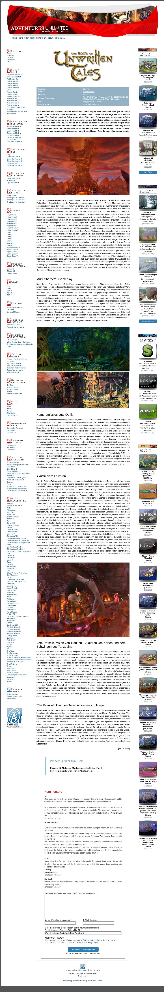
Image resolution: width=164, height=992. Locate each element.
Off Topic (10, 57)
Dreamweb (11, 558)
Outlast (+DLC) (12, 603)
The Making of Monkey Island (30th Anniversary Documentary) (148, 832)
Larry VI (10, 243)
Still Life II (10, 642)
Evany (9, 562)
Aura (8, 521)
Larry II (9, 234)
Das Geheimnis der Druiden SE (18, 540)
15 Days (10, 503)
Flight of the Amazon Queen (16, 478)
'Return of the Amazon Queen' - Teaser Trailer (148, 660)
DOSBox (148, 382)
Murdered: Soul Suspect (15, 480)
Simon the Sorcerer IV (14, 163)
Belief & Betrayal (13, 525)
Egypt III (10, 560)
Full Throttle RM (12, 79)
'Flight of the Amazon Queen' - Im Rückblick (148, 771)
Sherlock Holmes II (13, 627)
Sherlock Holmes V (13, 634)
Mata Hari (10, 592)
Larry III (9, 236)
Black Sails (11, 413)
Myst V (9, 295)
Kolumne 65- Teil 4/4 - (148, 150)
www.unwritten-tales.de (91, 104)
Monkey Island (12, 94)
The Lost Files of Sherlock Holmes (19, 657)
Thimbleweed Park (13, 325)
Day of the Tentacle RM (15, 75)
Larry (9, 232)
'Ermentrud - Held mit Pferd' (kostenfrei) (148, 687)
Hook (9, 577)
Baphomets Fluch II (13, 129)
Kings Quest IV (12, 221)
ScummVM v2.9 (148, 492)
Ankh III (9, 411)
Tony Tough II (11, 670)
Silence (9, 391)
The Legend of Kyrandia (15, 198)
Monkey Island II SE (14, 101)
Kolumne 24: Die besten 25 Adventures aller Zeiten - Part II (75, 768)
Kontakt (99, 985)
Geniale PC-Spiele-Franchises (148, 205)
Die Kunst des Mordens (15, 547)
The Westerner (12, 664)
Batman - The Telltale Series (16, 359)
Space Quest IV (12, 252)
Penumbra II (11, 610)
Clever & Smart (12, 529)
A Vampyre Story (13, 462)
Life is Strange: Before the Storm (18, 342)
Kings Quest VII (12, 228)
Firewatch (10, 475)
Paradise (10, 608)
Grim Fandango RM (14, 77)
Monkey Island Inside (14, 696)
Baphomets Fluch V (14, 135)
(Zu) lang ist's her (148, 236)
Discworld (10, 269)
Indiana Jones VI (13, 88)
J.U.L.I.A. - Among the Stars (16, 581)
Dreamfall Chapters (13, 312)
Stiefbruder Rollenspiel (148, 266)
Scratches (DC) (12, 625)
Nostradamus (11, 601)
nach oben (82, 980)
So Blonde (10, 638)
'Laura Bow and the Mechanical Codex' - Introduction (148, 520)
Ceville (9, 527)
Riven (9, 288)
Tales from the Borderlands (16, 368)
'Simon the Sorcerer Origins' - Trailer (148, 632)
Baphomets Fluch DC (14, 126)
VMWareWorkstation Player (148, 413)
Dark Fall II (11, 534)
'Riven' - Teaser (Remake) (148, 548)
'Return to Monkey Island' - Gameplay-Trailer (148, 604)
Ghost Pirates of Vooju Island (17, 573)
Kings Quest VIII (12, 230)
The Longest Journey (14, 308)
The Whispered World (14, 394)
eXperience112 (12, 566)
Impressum (67, 985)
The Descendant (12, 653)
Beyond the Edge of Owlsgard (17, 465)
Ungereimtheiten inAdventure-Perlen (148, 297)
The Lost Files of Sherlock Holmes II (19, 660)
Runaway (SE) (12, 445)
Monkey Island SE (13, 96)
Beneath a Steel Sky (14, 137)
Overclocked (11, 605)
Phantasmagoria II (13, 247)
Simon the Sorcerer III (14, 161)
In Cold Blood (11, 139)
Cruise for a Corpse (14, 178)
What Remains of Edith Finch (17, 491)
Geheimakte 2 (12, 430)
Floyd (9, 154)
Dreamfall (10, 310)
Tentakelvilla (11, 698)
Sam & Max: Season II (15, 366)
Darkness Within (12, 536)
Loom (9, 90)
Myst (8, 286)
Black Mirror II (12, 469)
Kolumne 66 (148, 121)
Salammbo (11, 621)
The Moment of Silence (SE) (17, 488)
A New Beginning (13, 387)
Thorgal (9, 666)
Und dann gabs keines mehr (16, 675)
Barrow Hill (11, 523)
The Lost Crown (12, 655)
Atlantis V (10, 519)
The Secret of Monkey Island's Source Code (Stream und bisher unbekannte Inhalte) (148, 801)
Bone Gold (10, 361)
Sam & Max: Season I (14, 363)
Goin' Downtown (12, 575)
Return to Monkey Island (15, 327)
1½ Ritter (10, 385)
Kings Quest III (12, 219)
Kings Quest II (12, 217)
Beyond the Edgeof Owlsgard (148, 68)
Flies (8, 571)
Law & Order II (12, 588)
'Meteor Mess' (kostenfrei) (148, 575)
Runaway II (11, 447)
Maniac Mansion (12, 92)
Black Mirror (11, 467)
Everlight (10, 564)
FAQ (8, 62)
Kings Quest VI (12, 226)
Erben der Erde (12, 471)
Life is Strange (12, 340)
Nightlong (10, 599)
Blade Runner (12, 195)
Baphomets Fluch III (14, 131)
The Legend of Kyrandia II (16, 200)
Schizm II (10, 623)
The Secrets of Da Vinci (15, 662)
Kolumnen (10, 55)
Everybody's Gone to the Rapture (18, 473)
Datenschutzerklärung (92, 945)
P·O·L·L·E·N (11, 614)
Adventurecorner (13, 694)
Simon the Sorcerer (13, 157)
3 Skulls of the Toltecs (14, 506)
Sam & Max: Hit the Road (16, 107)
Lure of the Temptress (14, 142)
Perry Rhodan (12, 612)
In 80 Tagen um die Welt (15, 579)
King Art (86, 89)
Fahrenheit (11, 568)
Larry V (9, 241)
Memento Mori (12, 595)
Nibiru (9, 597)
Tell (8, 649)
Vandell (9, 681)
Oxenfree (10, 482)
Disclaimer (92, 985)
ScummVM (148, 352)
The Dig (10, 109)
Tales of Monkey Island (15, 370)
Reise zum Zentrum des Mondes (18, 616)
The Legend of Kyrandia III (16, 202)
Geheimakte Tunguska (15, 428)
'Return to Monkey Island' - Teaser (148, 744)
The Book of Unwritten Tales (16, 486)
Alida (9, 508)
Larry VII (10, 245)
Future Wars (11, 180)
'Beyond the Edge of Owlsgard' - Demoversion (148, 716)
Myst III (9, 290)
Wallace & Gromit (13, 372)
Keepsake (10, 584)
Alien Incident (11, 510)
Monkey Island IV (13, 105)
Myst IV (9, 292)
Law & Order (11, 586)
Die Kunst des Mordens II (15, 549)
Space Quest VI (12, 256)
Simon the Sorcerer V (14, 165)
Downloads (11, 60)
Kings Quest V (12, 223)
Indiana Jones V (12, 85)
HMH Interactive (89, 92)
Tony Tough (11, 668)
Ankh (9, 406)
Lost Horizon (11, 432)
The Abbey (11, 651)
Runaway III (11, 450)
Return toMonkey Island (148, 95)
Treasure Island (12, 673)
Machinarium (11, 590)
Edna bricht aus (12, 389)
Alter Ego (10, 512)
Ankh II (9, 409)
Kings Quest (11, 215)
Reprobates (11, 618)
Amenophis (11, 514)
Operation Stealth (13, 183)
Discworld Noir (12, 273)
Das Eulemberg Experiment (16, 538)
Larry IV (10, 239)
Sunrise (9, 644)
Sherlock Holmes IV (14, 631)
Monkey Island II (12, 98)
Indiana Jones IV (13, 83)
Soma (9, 484)
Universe (10, 679)
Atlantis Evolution (13, 516)
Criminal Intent (12, 532)
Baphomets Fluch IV (14, 133)
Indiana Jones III (12, 81)
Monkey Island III (13, 103)
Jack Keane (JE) (12, 415)
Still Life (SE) (11, 640)
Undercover (11, 677)
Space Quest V (12, 254)
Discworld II (11, 271)
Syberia (9, 647)
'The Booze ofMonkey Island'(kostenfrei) (148, 465)
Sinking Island (12, 636)
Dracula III (10, 555)
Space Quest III (12, 249)
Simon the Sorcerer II (14, 159)
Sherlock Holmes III (14, 629)
